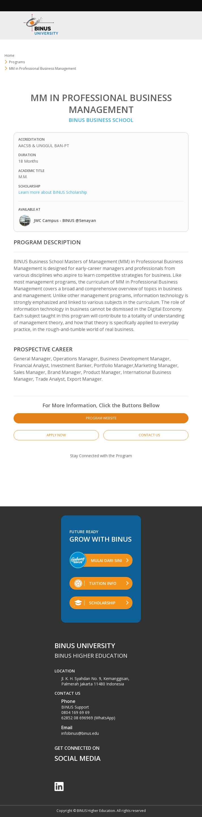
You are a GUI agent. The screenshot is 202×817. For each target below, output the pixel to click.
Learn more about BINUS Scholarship (52, 192)
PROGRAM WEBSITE (101, 418)
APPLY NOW (56, 435)
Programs (17, 62)
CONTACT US (146, 435)
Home (9, 55)
